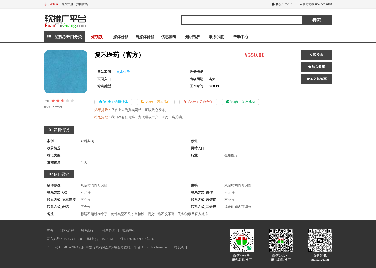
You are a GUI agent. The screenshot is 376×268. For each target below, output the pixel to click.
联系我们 (216, 37)
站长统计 (181, 247)
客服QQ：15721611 (101, 239)
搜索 (316, 20)
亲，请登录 (51, 4)
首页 (50, 230)
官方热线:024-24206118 (316, 4)
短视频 (97, 37)
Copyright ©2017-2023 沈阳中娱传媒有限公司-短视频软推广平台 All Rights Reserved (108, 247)
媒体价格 (121, 37)
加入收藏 (316, 67)
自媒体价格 (144, 37)
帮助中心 (240, 37)
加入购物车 (316, 79)
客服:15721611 (283, 4)
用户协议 (108, 230)
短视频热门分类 (64, 37)
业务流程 (67, 230)
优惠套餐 (168, 37)
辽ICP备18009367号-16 (136, 239)
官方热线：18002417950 (64, 239)
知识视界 (192, 37)
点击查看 (123, 72)
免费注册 (67, 4)
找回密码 (82, 4)
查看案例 (87, 141)
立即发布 (316, 55)
